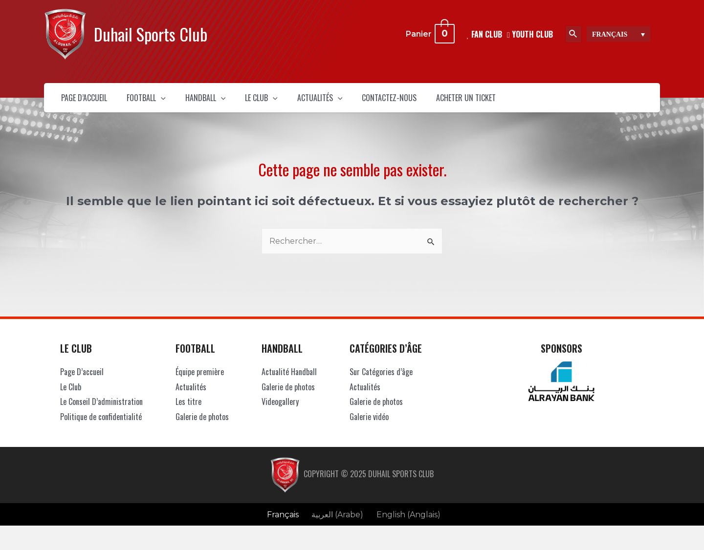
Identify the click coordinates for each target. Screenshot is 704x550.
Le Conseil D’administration (101, 411)
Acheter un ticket (554, 102)
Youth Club (530, 34)
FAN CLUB (484, 34)
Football (167, 102)
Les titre (188, 411)
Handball (239, 102)
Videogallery (280, 411)
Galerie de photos (202, 426)
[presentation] (183, 102)
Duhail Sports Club (150, 33)
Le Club (308, 102)
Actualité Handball (289, 381)
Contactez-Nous (463, 102)
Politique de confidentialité (101, 426)
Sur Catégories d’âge (381, 381)
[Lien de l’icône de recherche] (573, 34)
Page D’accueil (91, 102)
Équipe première (200, 381)
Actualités (380, 102)
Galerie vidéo (369, 426)
